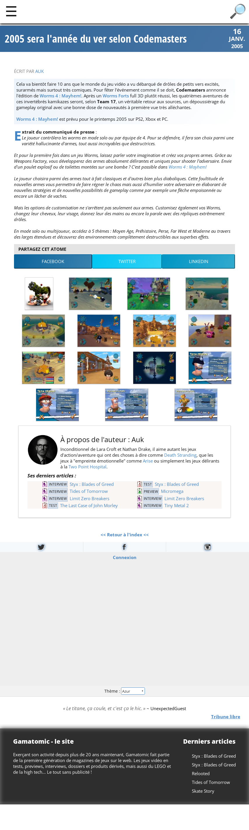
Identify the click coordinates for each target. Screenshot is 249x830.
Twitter (127, 261)
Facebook (53, 261)
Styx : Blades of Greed (92, 484)
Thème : (124, 691)
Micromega (172, 491)
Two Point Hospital (87, 467)
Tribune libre (225, 716)
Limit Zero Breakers (89, 498)
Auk (39, 71)
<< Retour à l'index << (125, 534)
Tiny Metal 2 (176, 505)
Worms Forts (116, 96)
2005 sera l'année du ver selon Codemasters (96, 39)
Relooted (201, 773)
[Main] (11, 10)
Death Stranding (180, 455)
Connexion (124, 557)
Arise (148, 461)
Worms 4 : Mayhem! (60, 96)
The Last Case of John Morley (89, 505)
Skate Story (203, 791)
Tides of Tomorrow (89, 491)
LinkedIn (198, 261)
